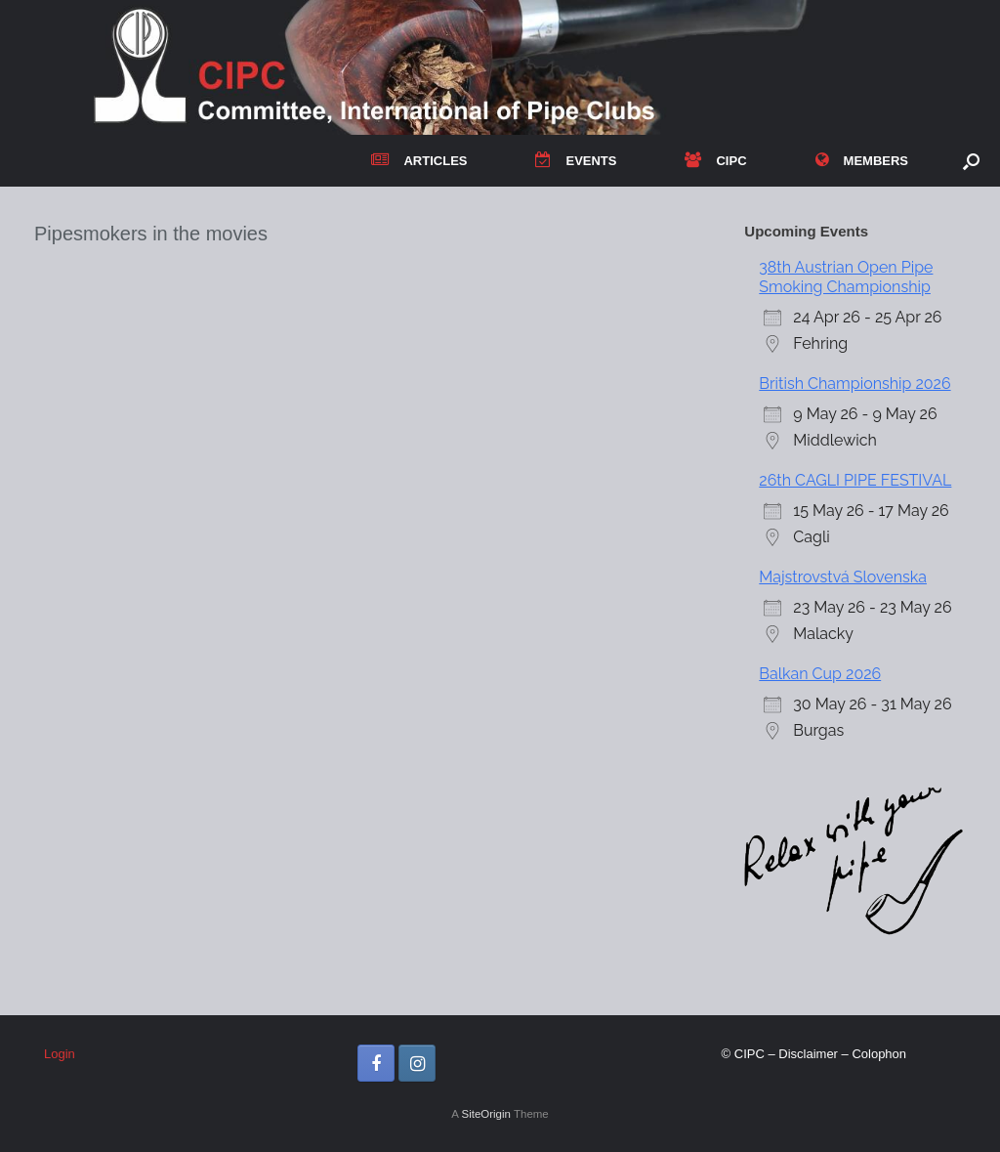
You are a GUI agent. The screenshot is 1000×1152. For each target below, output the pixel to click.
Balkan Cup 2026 (820, 673)
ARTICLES (419, 160)
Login (59, 1053)
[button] (971, 161)
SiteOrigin (486, 1114)
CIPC (715, 160)
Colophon (879, 1053)
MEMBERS (861, 160)
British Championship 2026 (854, 383)
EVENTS (575, 160)
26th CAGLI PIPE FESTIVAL (855, 480)
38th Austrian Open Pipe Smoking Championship (846, 277)
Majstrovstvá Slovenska (843, 577)
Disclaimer (808, 1053)
